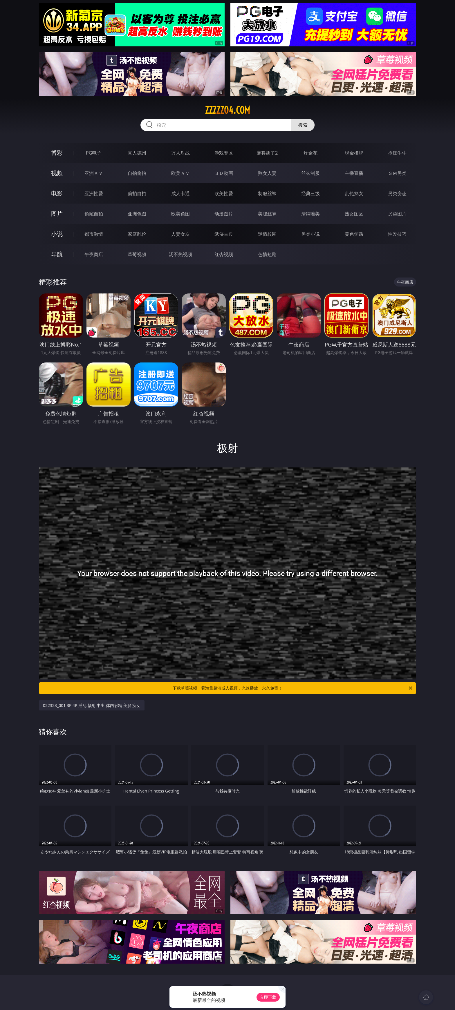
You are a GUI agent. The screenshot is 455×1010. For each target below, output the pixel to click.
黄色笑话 (354, 234)
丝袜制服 (310, 173)
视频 (57, 173)
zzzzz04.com (227, 110)
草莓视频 (137, 254)
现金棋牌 (354, 153)
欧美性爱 (223, 193)
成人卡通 (180, 193)
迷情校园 (267, 234)
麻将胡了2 (267, 153)
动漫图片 (223, 214)
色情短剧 (267, 254)
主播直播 (354, 173)
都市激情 (93, 234)
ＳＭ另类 (397, 173)
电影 (57, 193)
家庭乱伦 (137, 234)
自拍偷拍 (137, 173)
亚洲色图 (137, 214)
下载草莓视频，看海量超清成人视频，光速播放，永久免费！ (293, 688)
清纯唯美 (310, 214)
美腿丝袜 (267, 214)
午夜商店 (93, 254)
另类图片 (397, 214)
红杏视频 (223, 254)
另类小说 (310, 234)
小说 (57, 234)
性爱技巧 (397, 234)
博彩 (57, 153)
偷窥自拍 (93, 214)
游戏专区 (223, 153)
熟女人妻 (267, 173)
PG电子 (93, 153)
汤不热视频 (180, 254)
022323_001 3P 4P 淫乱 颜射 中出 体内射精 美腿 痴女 (91, 705)
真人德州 (137, 153)
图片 (57, 213)
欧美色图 (180, 214)
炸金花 (310, 153)
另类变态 (397, 193)
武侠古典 (223, 234)
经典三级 (310, 193)
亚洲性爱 (93, 193)
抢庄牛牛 (397, 153)
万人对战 (180, 153)
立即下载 (268, 997)
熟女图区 (354, 214)
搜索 (303, 125)
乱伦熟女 (354, 193)
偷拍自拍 (137, 193)
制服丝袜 (267, 193)
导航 (57, 254)
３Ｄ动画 (223, 173)
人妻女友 (180, 234)
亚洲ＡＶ (93, 173)
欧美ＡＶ (180, 173)
